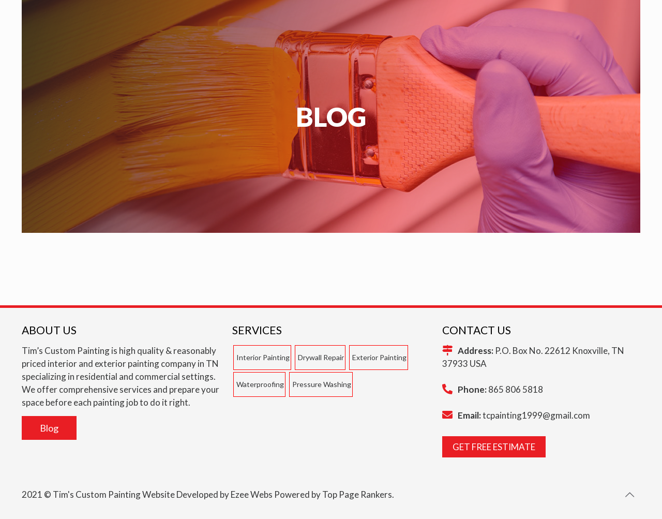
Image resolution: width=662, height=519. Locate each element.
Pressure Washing (321, 384)
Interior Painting (263, 357)
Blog (49, 428)
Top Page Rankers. (358, 494)
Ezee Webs (252, 494)
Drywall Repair (321, 357)
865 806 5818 (515, 389)
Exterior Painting (379, 357)
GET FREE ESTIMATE (494, 446)
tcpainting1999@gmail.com (536, 415)
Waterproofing (260, 384)
